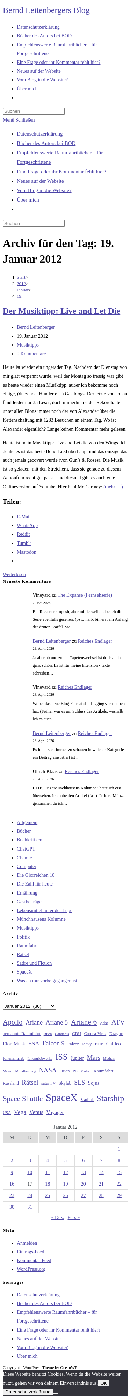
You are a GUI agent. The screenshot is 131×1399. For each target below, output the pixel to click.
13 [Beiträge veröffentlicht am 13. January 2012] (83, 1172)
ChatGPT (26, 849)
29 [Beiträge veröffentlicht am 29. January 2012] (119, 1195)
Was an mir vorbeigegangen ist (47, 980)
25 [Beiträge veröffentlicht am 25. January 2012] (47, 1195)
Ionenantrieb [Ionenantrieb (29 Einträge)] (13, 1058)
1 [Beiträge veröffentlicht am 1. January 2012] (119, 1149)
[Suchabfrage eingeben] (34, 111)
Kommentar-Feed (34, 1260)
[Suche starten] (68, 225)
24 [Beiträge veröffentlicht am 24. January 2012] (29, 1195)
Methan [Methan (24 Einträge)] (109, 1059)
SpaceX (24, 972)
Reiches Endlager (95, 641)
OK (103, 1383)
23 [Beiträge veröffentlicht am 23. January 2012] (11, 1195)
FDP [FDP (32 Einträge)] (99, 1044)
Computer (26, 866)
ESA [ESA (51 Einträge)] (33, 1043)
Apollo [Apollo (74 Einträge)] (12, 1022)
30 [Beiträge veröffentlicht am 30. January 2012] (11, 1207)
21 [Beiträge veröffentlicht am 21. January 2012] (101, 1184)
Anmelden (27, 1243)
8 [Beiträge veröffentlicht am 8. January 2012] (119, 1160)
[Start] (21, 277)
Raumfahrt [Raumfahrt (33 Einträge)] (104, 1070)
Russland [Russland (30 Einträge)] (11, 1083)
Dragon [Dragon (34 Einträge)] (116, 1033)
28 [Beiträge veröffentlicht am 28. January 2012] (101, 1195)
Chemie (24, 857)
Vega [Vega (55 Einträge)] (20, 1111)
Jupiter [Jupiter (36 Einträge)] (77, 1058)
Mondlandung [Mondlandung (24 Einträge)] (25, 1071)
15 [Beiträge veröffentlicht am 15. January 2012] (119, 1172)
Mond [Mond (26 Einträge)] (7, 1071)
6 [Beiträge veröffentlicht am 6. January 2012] (83, 1160)
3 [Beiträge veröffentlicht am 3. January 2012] (30, 1160)
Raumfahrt (27, 945)
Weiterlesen (14, 574)
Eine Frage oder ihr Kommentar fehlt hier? (62, 171)
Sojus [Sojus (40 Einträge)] (94, 1083)
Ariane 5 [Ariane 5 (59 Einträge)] (57, 1022)
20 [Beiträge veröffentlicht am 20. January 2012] (83, 1184)
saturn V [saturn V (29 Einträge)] (48, 1083)
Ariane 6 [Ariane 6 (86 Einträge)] (84, 1022)
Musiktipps (28, 345)
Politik (23, 937)
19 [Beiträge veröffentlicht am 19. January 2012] (65, 1184)
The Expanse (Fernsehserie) (85, 595)
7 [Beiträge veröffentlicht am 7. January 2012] (101, 1160)
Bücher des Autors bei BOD (46, 143)
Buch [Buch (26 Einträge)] (48, 1034)
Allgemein (27, 822)
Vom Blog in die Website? (44, 190)
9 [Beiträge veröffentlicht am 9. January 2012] (12, 1172)
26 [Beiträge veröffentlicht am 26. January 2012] (65, 1195)
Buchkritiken (29, 840)
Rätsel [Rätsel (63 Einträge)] (30, 1082)
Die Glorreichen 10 (35, 875)
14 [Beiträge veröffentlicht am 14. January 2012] (101, 1172)
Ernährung (27, 893)
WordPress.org (31, 1269)
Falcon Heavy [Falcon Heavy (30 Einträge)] (79, 1044)
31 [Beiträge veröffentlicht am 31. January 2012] (29, 1207)
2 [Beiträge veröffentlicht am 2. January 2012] (12, 1160)
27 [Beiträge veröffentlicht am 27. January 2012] (83, 1195)
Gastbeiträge (29, 901)
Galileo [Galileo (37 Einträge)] (113, 1044)
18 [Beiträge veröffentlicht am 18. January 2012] (47, 1184)
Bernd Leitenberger (36, 327)
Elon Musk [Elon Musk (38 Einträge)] (14, 1044)
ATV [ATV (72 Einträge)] (118, 1022)
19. (19, 296)
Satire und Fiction (34, 963)
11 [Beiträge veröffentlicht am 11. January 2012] (47, 1172)
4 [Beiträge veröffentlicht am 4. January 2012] (47, 1160)
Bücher (24, 831)
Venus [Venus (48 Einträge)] (36, 1112)
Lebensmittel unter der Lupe (44, 910)
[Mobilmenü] (19, 120)
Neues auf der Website (40, 181)
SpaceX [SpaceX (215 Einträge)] (62, 1097)
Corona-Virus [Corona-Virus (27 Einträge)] (95, 1034)
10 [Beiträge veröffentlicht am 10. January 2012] (29, 1172)
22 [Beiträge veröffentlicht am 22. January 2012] (119, 1184)
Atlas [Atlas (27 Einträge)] (104, 1023)
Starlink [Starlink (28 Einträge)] (87, 1099)
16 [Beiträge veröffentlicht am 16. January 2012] (11, 1184)
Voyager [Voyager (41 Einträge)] (55, 1112)
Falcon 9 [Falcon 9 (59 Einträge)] (53, 1043)
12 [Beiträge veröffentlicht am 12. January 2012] (65, 1172)
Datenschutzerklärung (40, 134)
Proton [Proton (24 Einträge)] (85, 1071)
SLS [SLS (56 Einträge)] (79, 1082)
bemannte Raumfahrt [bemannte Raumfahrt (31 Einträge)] (22, 1033)
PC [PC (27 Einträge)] (75, 1071)
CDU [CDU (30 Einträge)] (76, 1033)
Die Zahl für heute (35, 884)
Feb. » (74, 1217)
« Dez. (57, 1217)
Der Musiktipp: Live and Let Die (61, 310)
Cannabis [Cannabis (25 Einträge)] (62, 1034)
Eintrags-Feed (30, 1251)
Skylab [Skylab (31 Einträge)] (65, 1083)
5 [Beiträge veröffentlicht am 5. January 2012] (65, 1160)
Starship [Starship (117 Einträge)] (110, 1098)
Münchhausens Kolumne (41, 919)
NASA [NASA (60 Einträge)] (48, 1070)
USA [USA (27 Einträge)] (7, 1112)
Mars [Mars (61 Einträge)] (93, 1057)
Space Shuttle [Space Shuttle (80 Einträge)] (23, 1098)
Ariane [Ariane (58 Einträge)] (34, 1022)
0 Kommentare (31, 353)
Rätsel (23, 954)
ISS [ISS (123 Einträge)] (61, 1057)
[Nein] (55, 1393)
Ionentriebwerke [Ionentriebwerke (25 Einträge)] (39, 1058)
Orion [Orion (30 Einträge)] (65, 1071)
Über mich (28, 200)
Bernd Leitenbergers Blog (46, 10)
